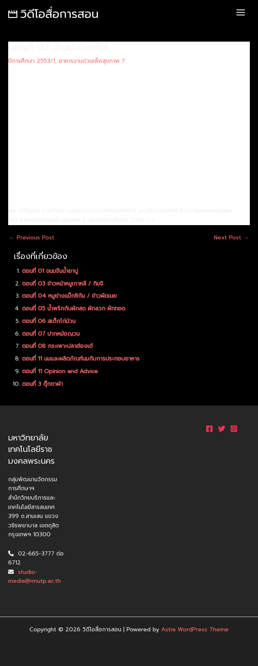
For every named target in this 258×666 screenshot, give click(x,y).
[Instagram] (234, 428)
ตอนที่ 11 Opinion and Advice (60, 371)
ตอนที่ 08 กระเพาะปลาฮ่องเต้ (57, 346)
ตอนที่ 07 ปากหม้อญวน (51, 334)
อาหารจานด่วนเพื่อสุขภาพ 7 (92, 61)
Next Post (231, 238)
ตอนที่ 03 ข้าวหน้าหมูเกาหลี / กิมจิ (62, 283)
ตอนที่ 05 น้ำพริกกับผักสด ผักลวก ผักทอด (73, 308)
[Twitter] (221, 428)
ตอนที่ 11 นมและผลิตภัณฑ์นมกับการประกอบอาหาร (81, 358)
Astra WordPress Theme (195, 629)
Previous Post (31, 238)
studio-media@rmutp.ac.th (34, 577)
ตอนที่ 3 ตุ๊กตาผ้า (42, 384)
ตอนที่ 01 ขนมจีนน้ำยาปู (50, 271)
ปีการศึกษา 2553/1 (31, 61)
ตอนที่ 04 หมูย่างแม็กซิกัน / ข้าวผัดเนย (69, 296)
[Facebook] (209, 428)
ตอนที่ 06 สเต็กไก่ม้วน (49, 321)
